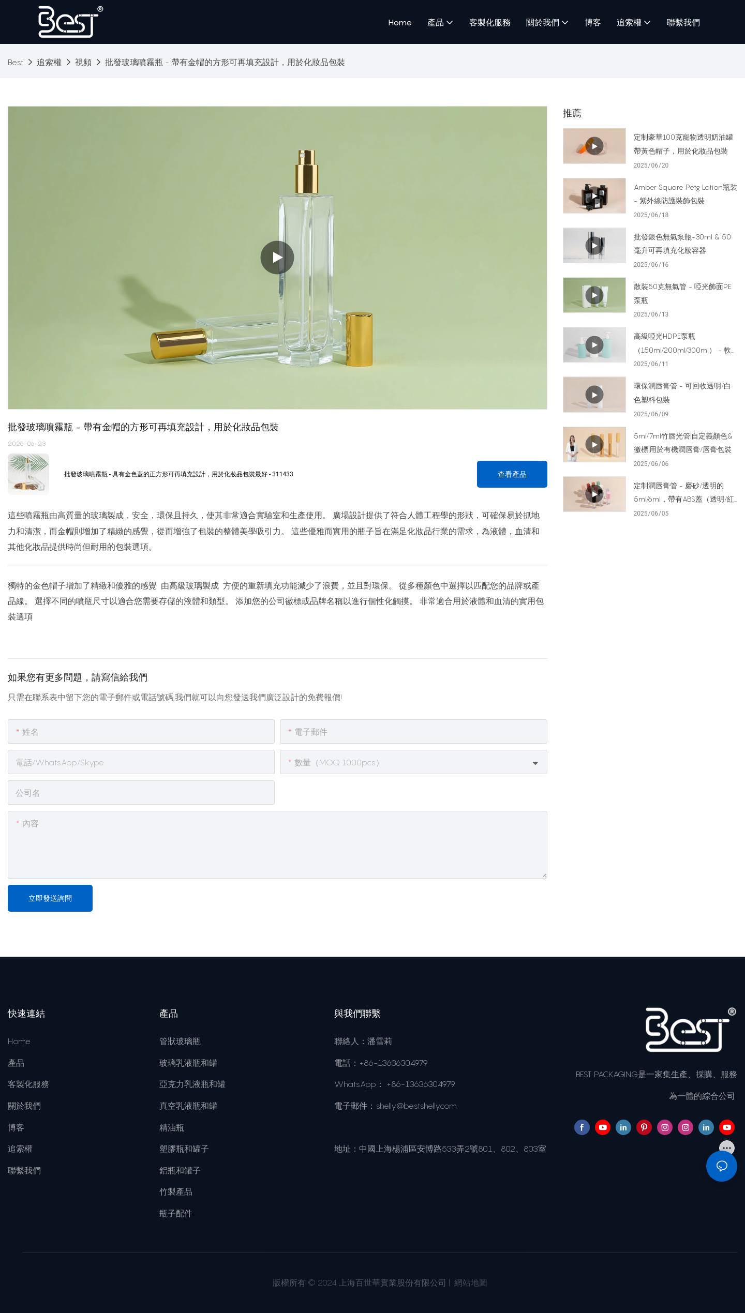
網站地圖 (469, 1282)
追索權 (49, 62)
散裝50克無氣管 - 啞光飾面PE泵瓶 (683, 293)
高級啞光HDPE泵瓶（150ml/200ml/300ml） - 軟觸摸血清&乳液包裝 (682, 344)
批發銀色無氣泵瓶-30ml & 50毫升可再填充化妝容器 (682, 243)
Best (15, 62)
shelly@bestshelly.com (416, 1105)
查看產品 (512, 474)
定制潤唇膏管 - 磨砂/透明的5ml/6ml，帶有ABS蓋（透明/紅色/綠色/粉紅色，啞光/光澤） (684, 493)
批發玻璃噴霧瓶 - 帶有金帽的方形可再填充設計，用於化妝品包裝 (225, 62)
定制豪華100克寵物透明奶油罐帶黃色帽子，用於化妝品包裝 (683, 143)
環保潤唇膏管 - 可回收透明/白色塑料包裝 (682, 392)
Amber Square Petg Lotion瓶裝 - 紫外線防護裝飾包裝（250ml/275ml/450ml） (685, 195)
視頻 (83, 62)
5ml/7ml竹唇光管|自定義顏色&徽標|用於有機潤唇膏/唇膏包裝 (683, 442)
